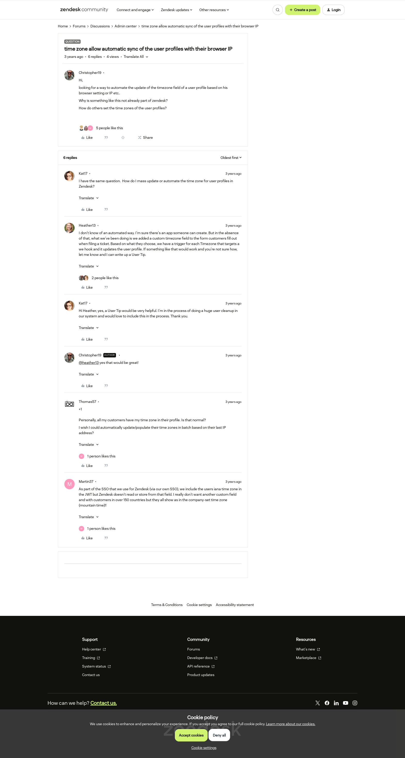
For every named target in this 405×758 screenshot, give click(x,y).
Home (63, 26)
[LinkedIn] (336, 703)
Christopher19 (90, 72)
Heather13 (87, 225)
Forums (79, 26)
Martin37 (86, 481)
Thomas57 (87, 401)
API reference (201, 666)
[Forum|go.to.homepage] (84, 10)
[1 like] (97, 456)
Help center (94, 649)
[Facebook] (327, 703)
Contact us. (103, 703)
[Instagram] (354, 703)
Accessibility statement (235, 604)
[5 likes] (101, 128)
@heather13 (89, 362)
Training (91, 657)
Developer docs (202, 657)
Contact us (91, 674)
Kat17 (83, 173)
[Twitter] (317, 703)
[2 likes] (99, 278)
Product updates (200, 674)
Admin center (126, 26)
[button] (302, 10)
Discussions (100, 26)
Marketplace (308, 657)
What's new (308, 649)
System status (96, 666)
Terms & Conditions (167, 604)
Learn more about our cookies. (290, 724)
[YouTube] (345, 703)
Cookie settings (199, 604)
